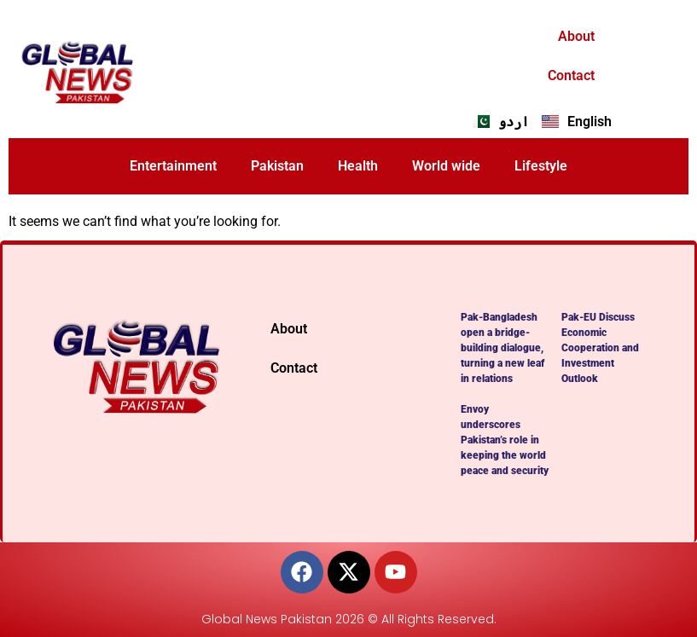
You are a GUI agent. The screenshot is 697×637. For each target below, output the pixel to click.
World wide (446, 166)
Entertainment (173, 166)
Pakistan (277, 166)
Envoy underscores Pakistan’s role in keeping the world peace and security (505, 440)
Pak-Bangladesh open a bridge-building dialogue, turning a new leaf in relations (502, 348)
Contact (571, 75)
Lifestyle (540, 166)
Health (358, 166)
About (576, 36)
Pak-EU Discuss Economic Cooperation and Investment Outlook (600, 348)
